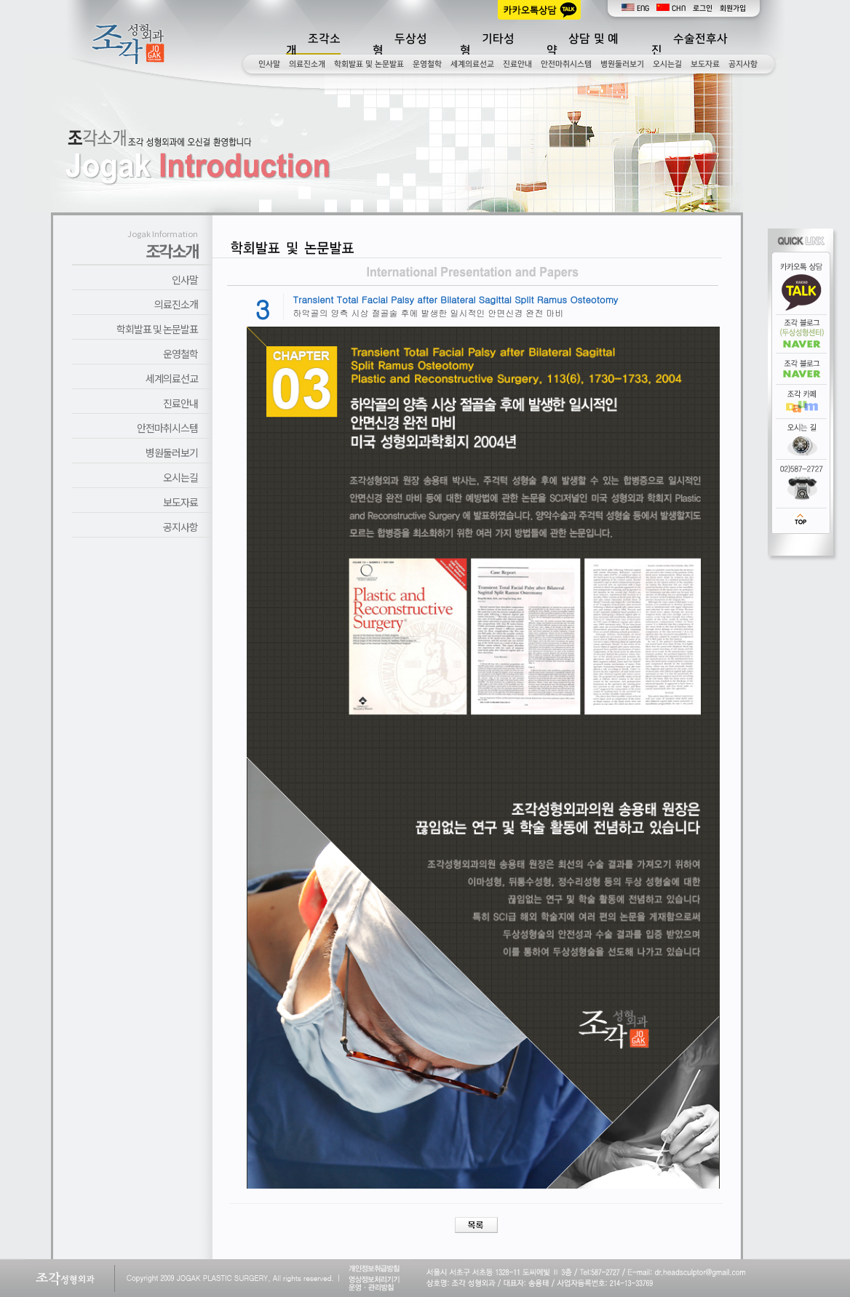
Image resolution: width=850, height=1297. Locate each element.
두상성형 (400, 44)
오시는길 (667, 64)
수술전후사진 (689, 44)
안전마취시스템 (566, 64)
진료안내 (517, 64)
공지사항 (743, 64)
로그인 (702, 8)
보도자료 (705, 64)
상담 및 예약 (583, 44)
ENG (635, 8)
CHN (671, 8)
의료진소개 (307, 64)
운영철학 (427, 64)
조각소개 (313, 44)
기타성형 (487, 44)
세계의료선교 (472, 64)
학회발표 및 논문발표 (369, 64)
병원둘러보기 (622, 64)
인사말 (269, 64)
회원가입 (733, 8)
